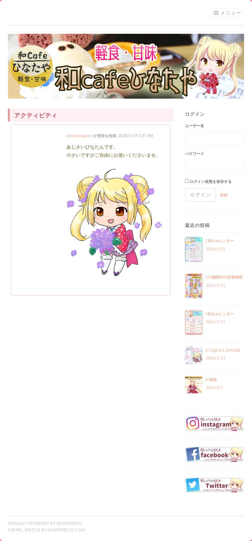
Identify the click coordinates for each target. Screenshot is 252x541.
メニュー (231, 12)
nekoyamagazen (79, 135)
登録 (224, 195)
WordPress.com (66, 529)
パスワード (194, 153)
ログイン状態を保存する (208, 181)
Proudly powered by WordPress (45, 523)
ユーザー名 (194, 125)
